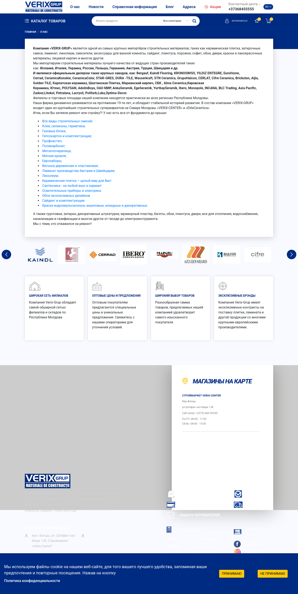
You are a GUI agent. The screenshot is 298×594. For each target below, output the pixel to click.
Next (291, 254)
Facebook (247, 544)
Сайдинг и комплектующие (63, 201)
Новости (96, 7)
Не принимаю (272, 573)
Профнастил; (52, 141)
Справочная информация (134, 7)
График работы (185, 529)
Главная (30, 31)
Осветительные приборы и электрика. (72, 191)
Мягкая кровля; (54, 156)
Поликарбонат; (53, 146)
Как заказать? (186, 494)
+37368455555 (241, 9)
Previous (6, 254)
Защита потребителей (193, 515)
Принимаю (232, 573)
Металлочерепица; (56, 151)
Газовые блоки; (54, 131)
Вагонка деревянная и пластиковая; (70, 166)
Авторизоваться (230, 21)
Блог (170, 7)
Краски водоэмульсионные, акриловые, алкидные (81, 206)
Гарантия (248, 494)
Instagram (247, 552)
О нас (75, 7)
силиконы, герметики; (68, 126)
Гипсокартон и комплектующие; (67, 136)
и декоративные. (135, 206)
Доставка (249, 504)
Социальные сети (250, 531)
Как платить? (185, 504)
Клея (46, 126)
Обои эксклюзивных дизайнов (66, 196)
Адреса (189, 7)
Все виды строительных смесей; (67, 121)
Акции (212, 7)
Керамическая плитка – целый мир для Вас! (76, 181)
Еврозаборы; (52, 161)
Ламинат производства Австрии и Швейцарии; (78, 171)
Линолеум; (50, 176)
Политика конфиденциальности (35, 580)
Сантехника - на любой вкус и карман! (71, 186)
